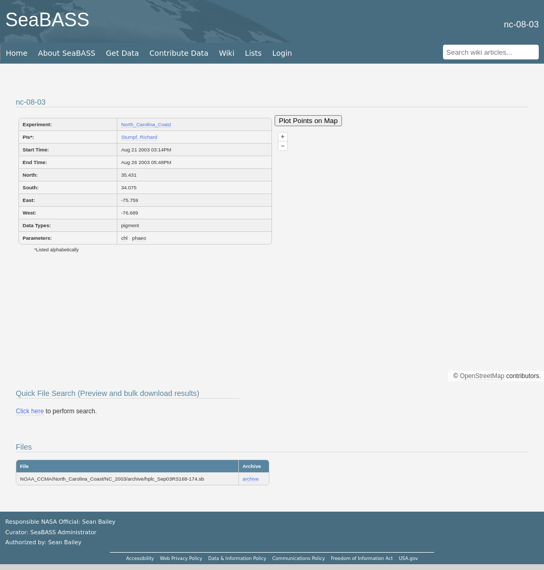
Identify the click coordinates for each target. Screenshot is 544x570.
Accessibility (140, 558)
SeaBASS (47, 19)
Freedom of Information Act (362, 558)
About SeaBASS (66, 53)
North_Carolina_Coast (146, 124)
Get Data (122, 53)
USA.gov (408, 558)
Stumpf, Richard (139, 137)
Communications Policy (298, 558)
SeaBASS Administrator (64, 532)
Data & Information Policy (237, 558)
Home (16, 53)
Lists (253, 53)
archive (251, 479)
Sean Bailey (64, 542)
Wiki (226, 53)
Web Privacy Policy (181, 558)
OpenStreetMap (482, 376)
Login (282, 53)
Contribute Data (178, 53)
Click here (30, 411)
